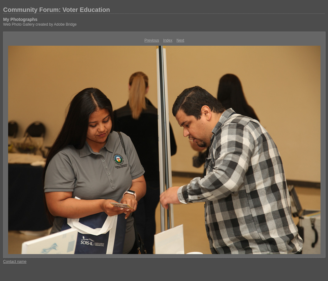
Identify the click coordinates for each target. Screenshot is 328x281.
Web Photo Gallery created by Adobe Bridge (40, 24)
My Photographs (20, 19)
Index (167, 40)
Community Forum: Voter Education (56, 9)
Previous (151, 40)
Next (180, 40)
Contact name (15, 261)
